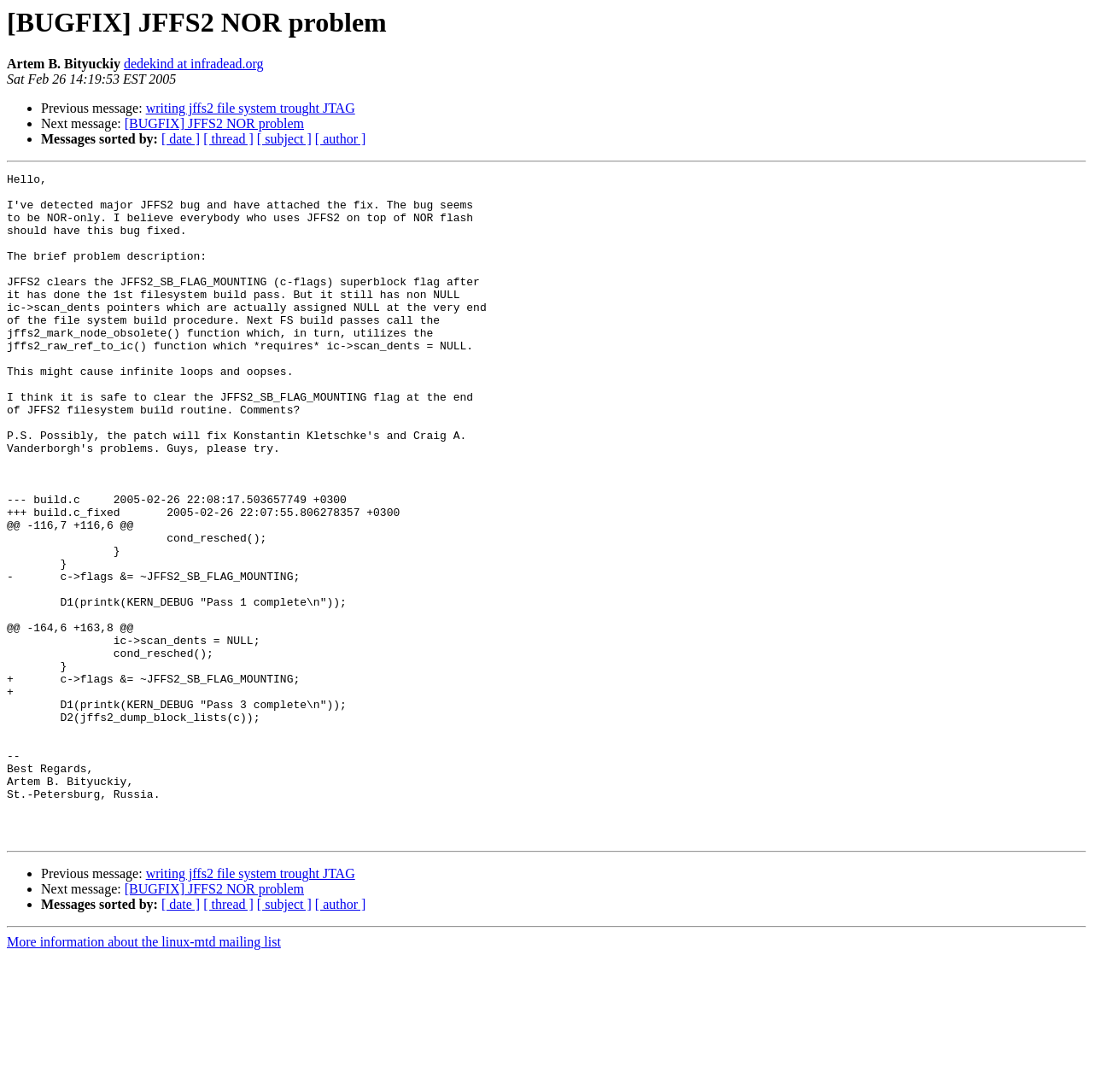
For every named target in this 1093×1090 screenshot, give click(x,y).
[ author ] (340, 139)
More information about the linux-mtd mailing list (144, 1075)
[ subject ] (284, 139)
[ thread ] (228, 139)
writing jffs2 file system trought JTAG (250, 108)
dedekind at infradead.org (194, 63)
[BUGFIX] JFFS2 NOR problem (214, 123)
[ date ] (180, 139)
